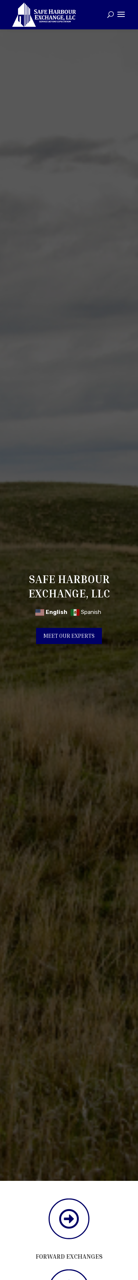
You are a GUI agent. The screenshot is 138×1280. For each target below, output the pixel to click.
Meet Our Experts (69, 636)
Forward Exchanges (69, 1256)
